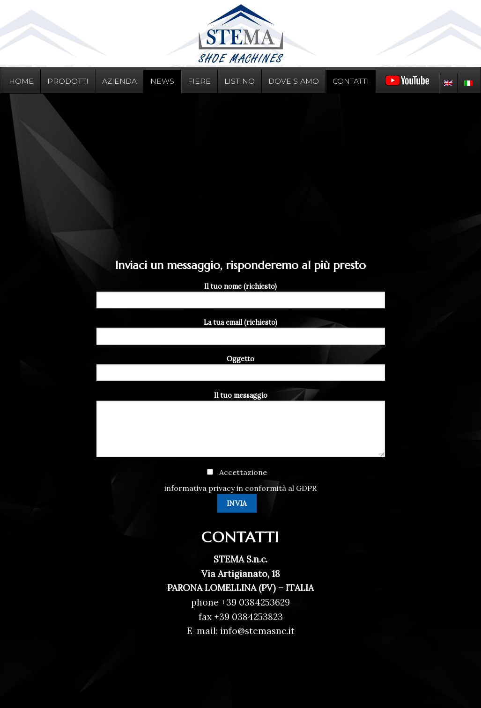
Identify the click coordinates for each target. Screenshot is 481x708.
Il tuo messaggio (240, 427)
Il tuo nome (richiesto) (240, 298)
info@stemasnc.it (256, 630)
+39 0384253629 (255, 602)
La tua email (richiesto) (240, 334)
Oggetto (240, 371)
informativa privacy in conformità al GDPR (240, 487)
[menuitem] (448, 83)
